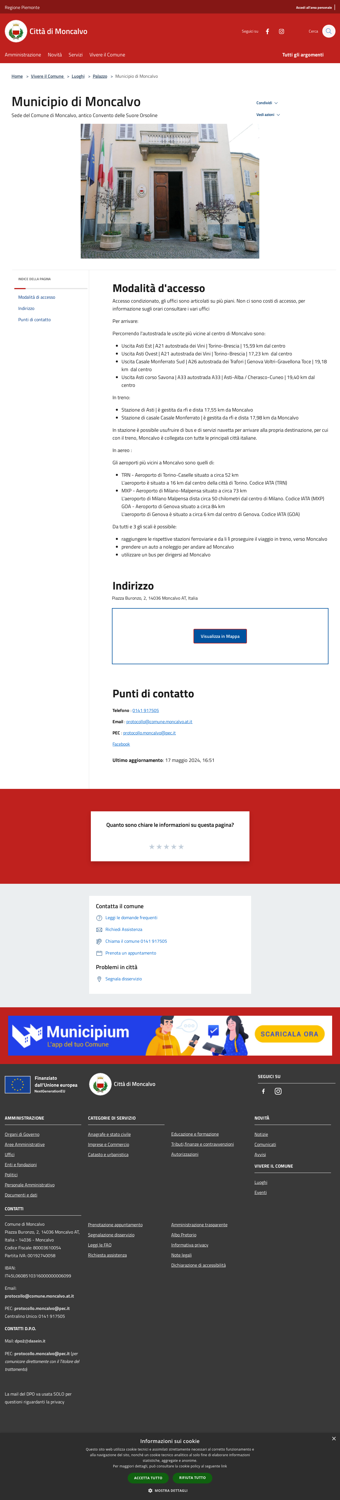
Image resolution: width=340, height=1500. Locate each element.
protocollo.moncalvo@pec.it (149, 732)
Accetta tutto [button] (148, 1478)
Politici (11, 1174)
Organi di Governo (22, 1134)
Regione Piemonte (22, 7)
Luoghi (78, 76)
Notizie (261, 1134)
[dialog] (170, 1466)
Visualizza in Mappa (220, 636)
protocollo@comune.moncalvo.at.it (159, 721)
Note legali (181, 1255)
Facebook (121, 744)
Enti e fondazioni (21, 1164)
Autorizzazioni (185, 1154)
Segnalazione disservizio (111, 1234)
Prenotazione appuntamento (115, 1224)
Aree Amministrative (25, 1144)
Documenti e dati (21, 1194)
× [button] (334, 1439)
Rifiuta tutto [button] (192, 1477)
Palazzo (100, 76)
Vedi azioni (269, 114)
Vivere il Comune (48, 76)
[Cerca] (329, 31)
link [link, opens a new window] (224, 1466)
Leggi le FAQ (100, 1244)
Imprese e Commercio (108, 1144)
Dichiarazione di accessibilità (198, 1265)
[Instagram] (278, 31)
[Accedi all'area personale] (314, 7)
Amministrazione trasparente (199, 1224)
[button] (170, 1490)
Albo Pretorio (183, 1234)
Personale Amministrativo (30, 1184)
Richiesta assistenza (107, 1255)
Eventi (261, 1192)
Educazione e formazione (195, 1134)
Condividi (268, 103)
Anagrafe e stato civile (109, 1134)
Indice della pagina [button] (34, 279)
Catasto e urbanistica (108, 1154)
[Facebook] (264, 31)
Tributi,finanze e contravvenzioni (202, 1144)
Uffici (10, 1154)
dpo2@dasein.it (30, 1341)
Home (17, 76)
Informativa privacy (189, 1244)
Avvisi (260, 1154)
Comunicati (265, 1144)
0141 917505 (145, 710)
